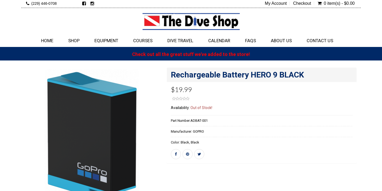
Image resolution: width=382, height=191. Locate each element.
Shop (74, 40)
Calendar (219, 40)
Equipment (106, 40)
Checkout (302, 3)
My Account (276, 3)
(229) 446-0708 (44, 3)
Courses (143, 40)
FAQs (250, 40)
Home (47, 40)
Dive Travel (180, 40)
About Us (281, 40)
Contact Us (320, 40)
